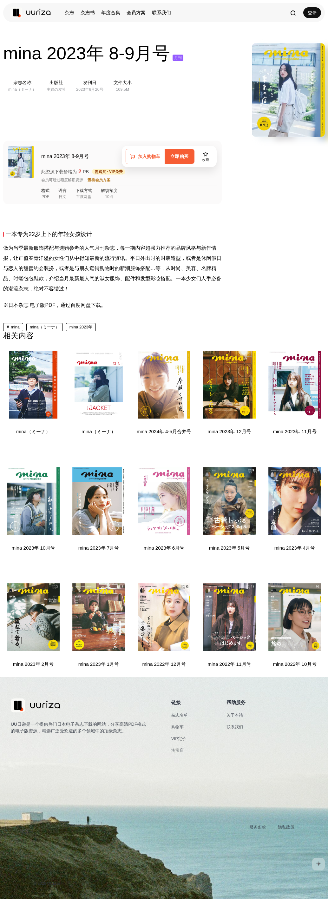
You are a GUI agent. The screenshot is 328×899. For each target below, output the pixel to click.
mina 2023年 (81, 327)
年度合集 (110, 12)
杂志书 (88, 12)
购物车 (177, 726)
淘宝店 (177, 750)
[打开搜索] (293, 13)
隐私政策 (286, 827)
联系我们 (161, 12)
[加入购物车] (145, 156)
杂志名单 (179, 715)
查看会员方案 (99, 180)
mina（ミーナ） (44, 327)
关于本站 (234, 715)
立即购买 (179, 156)
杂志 (69, 12)
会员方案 (136, 12)
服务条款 (257, 827)
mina (15, 327)
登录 (312, 12)
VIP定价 (178, 738)
